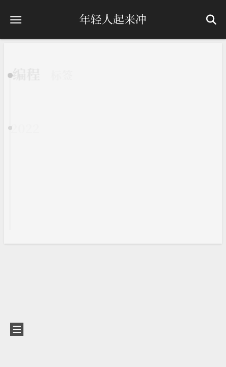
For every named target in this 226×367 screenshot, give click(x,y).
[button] (15, 20)
